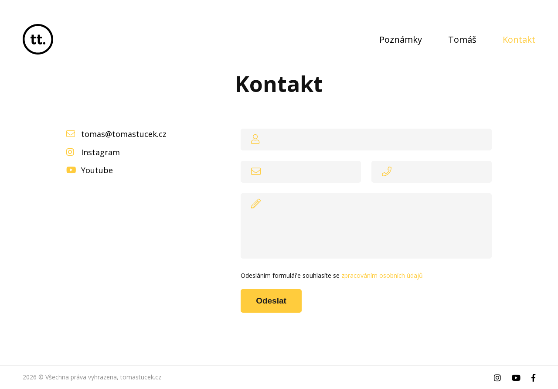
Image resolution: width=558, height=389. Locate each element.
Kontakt (519, 39)
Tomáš (462, 39)
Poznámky (400, 39)
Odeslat (271, 300)
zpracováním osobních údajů (382, 275)
